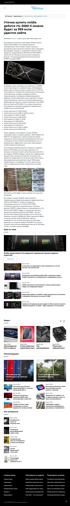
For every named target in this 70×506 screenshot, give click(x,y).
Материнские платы (11, 488)
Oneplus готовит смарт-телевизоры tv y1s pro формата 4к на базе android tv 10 (22, 407)
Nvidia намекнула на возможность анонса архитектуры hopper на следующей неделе (41, 285)
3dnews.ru (14, 38)
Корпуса (7, 492)
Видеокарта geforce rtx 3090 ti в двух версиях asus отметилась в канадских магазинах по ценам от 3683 (43, 295)
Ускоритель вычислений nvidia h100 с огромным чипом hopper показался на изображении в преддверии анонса (42, 276)
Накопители (8, 485)
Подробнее (10, 259)
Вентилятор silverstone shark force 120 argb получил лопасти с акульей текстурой (55, 389)
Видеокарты (18, 16)
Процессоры (8, 479)
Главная (8, 16)
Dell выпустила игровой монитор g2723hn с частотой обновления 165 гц (23, 388)
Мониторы (7, 482)
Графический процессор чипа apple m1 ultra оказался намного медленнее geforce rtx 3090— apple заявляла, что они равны (43, 304)
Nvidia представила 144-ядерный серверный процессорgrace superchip (31, 254)
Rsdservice (11, 502)
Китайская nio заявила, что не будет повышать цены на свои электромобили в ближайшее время (55, 398)
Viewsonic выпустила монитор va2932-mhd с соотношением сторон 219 (22, 397)
